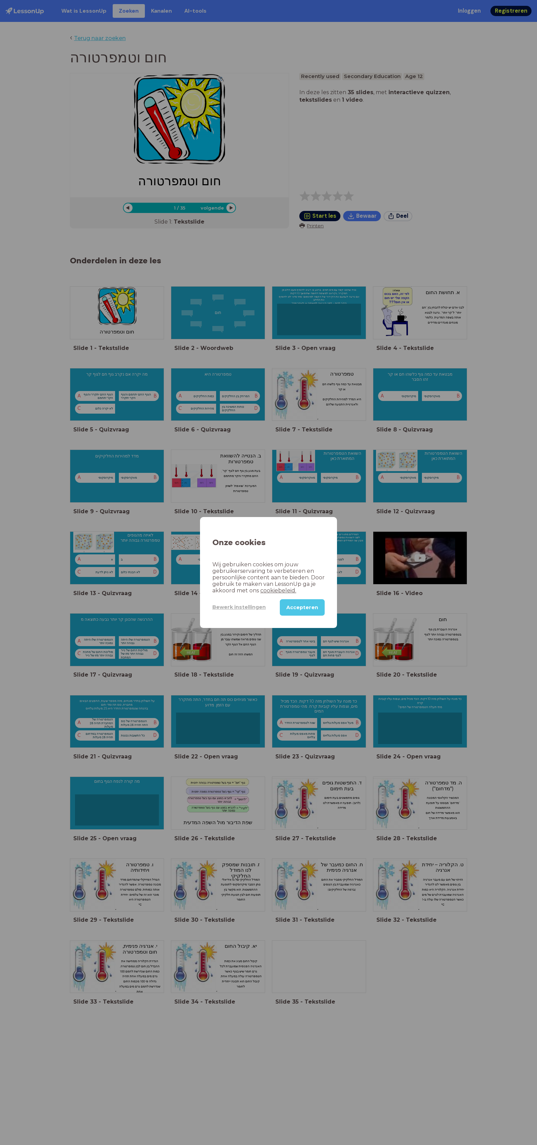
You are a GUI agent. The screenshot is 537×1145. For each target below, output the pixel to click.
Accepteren (302, 607)
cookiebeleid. (278, 590)
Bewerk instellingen (239, 607)
